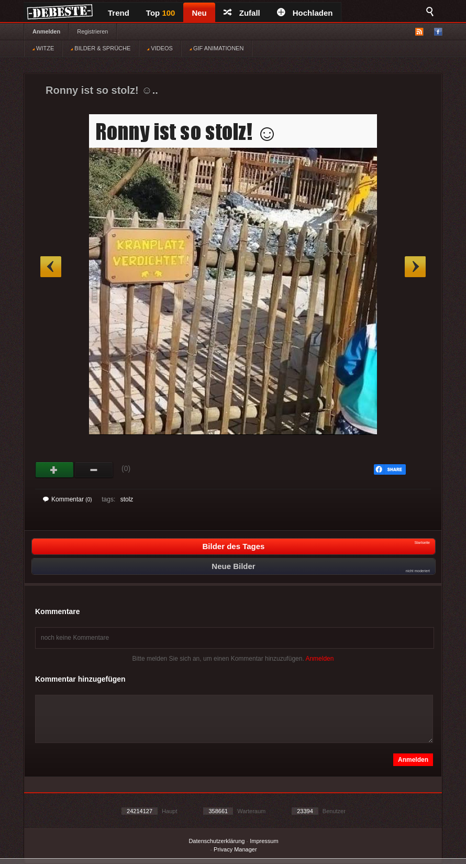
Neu (199, 12)
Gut (54, 470)
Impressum (264, 841)
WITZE (43, 48)
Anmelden (46, 31)
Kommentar (67, 499)
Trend (118, 12)
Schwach (94, 470)
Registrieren (92, 31)
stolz (127, 499)
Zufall (242, 12)
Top (160, 12)
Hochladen (305, 12)
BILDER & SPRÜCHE (100, 48)
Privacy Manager (235, 849)
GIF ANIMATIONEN (216, 48)
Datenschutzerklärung (216, 841)
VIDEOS (160, 48)
